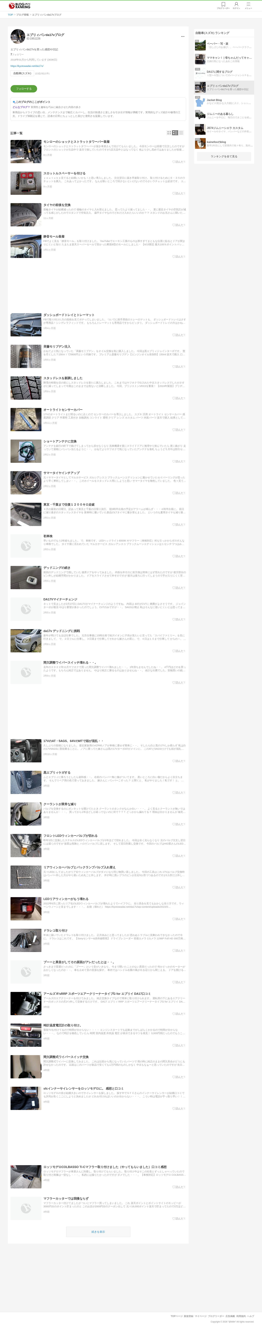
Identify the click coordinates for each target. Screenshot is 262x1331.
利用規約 (241, 1316)
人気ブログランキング (19, 6)
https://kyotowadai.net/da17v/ (27, 66)
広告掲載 (230, 1316)
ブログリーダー (216, 1316)
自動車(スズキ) (22, 73)
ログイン (236, 8)
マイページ (201, 1316)
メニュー (248, 8)
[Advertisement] (98, 285)
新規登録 (188, 1316)
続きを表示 (98, 1231)
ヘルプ (250, 1316)
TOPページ (177, 1316)
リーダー (223, 8)
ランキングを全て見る (224, 156)
